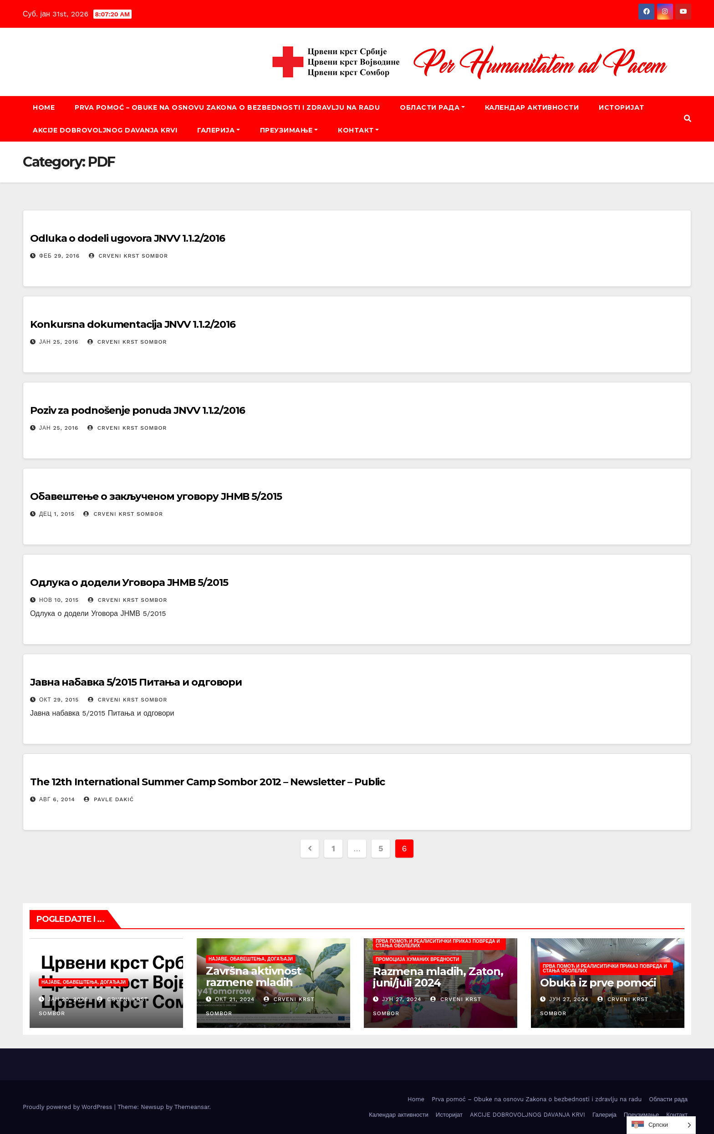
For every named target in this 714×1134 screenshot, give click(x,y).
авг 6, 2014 (57, 799)
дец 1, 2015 (57, 514)
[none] (661, 1125)
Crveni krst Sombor (128, 256)
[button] (687, 118)
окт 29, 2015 (59, 700)
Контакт (358, 130)
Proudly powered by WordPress (68, 1106)
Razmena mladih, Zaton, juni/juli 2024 (438, 977)
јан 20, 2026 (68, 999)
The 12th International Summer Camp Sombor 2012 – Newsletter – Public (207, 782)
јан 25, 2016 (59, 342)
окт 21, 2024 (235, 999)
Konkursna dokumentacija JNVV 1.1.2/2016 (132, 324)
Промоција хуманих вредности (417, 959)
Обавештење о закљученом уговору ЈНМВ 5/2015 (156, 496)
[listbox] (661, 1125)
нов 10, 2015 (59, 600)
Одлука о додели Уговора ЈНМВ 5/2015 (129, 582)
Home (44, 107)
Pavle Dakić (109, 799)
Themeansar (191, 1106)
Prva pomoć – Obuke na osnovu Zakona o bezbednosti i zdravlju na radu (227, 107)
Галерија (218, 130)
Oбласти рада (432, 107)
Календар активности (532, 107)
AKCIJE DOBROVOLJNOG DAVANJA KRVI (105, 130)
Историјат (621, 107)
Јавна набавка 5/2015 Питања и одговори (136, 682)
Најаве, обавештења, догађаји (83, 982)
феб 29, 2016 (59, 256)
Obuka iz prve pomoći (598, 982)
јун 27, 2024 (402, 999)
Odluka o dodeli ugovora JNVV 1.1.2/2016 (127, 238)
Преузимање (289, 130)
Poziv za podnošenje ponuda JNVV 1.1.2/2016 (137, 410)
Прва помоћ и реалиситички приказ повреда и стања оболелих (438, 943)
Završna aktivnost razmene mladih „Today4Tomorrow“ (258, 982)
